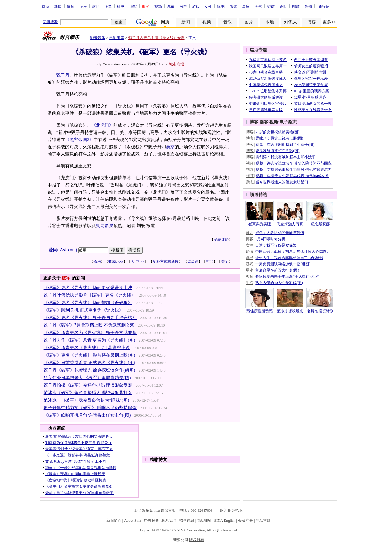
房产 (183, 6)
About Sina (132, 520)
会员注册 (245, 520)
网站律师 (204, 520)
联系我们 (168, 520)
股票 (108, 6)
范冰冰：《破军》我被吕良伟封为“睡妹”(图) (86, 400)
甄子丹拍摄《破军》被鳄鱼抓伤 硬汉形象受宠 (88, 385)
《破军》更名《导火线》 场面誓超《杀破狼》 (88, 302)
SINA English (224, 520)
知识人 (290, 22)
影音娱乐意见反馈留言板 (155, 510)
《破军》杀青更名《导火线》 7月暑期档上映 (87, 347)
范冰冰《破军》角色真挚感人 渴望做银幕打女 (88, 392)
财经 (95, 6)
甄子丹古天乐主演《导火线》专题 (156, 38)
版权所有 (196, 540)
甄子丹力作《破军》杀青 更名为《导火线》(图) (89, 340)
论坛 (97, 261)
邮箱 (296, 6)
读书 (221, 6)
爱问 (283, 6)
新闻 (58, 6)
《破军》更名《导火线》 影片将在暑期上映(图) (89, 355)
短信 (271, 6)
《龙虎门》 (102, 125)
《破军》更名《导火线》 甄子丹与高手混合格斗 (90, 317)
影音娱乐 (97, 38)
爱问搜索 (50, 22)
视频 (158, 6)
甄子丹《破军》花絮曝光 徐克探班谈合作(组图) (89, 370)
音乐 (227, 22)
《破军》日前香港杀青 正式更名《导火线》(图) (89, 362)
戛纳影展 (104, 225)
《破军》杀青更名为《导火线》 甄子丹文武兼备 (90, 332)
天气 (258, 6)
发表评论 (221, 239)
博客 (133, 6)
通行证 (323, 6)
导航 (308, 6)
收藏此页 (115, 261)
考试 (233, 6)
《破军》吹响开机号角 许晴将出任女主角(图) (87, 415)
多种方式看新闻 (165, 261)
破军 (66, 278)
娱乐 (83, 6)
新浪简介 (113, 520)
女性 (208, 6)
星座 (246, 6)
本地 (269, 22)
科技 (120, 6)
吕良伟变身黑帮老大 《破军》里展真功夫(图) (87, 377)
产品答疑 (263, 520)
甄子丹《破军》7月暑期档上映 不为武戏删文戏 (89, 325)
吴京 (170, 147)
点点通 (193, 261)
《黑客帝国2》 (79, 139)
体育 (70, 6)
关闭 (225, 261)
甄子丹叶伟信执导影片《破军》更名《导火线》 (90, 295)
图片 (248, 22)
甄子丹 (63, 75)
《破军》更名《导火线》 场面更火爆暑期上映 (88, 287)
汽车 (170, 6)
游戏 (195, 6)
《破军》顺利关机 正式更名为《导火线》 (84, 310)
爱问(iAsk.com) (63, 249)
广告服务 (151, 520)
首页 (45, 6)
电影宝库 (116, 38)
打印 (210, 261)
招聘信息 (186, 520)
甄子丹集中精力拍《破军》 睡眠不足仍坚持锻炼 (90, 407)
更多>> (329, 22)
